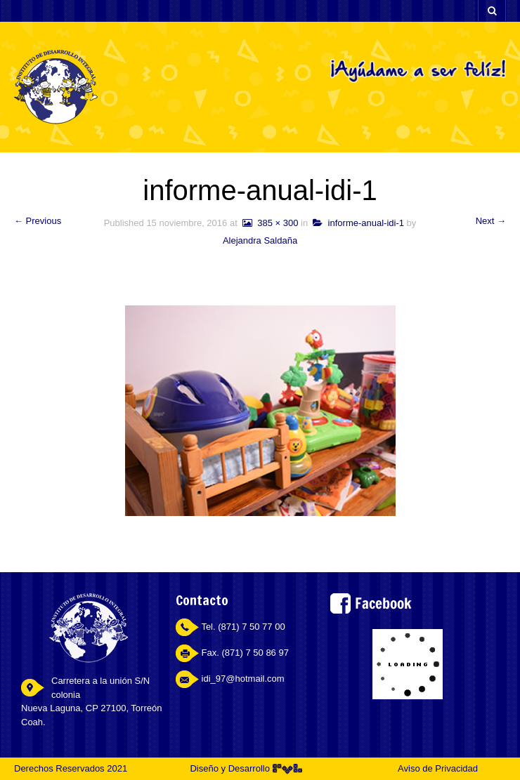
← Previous (37, 221)
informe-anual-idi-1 (358, 223)
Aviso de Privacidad (438, 768)
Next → (491, 221)
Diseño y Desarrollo (245, 768)
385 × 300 (269, 223)
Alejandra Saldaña (260, 240)
